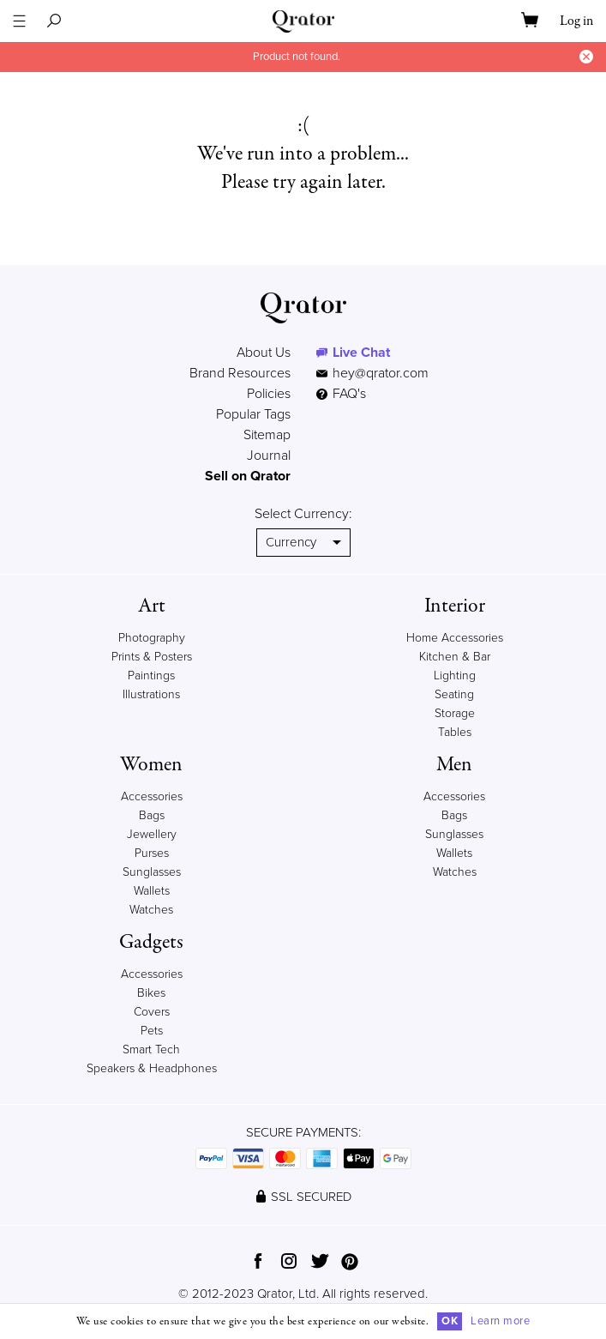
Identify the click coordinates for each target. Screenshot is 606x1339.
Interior (454, 606)
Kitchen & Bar (454, 656)
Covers (152, 1011)
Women (151, 765)
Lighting (455, 675)
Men (454, 765)
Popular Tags (253, 414)
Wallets (152, 891)
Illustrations (151, 694)
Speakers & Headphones (152, 1068)
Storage (455, 713)
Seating (454, 694)
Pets (152, 1030)
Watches (151, 909)
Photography (151, 637)
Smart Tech (151, 1049)
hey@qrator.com (381, 373)
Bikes (151, 993)
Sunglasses (152, 872)
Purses (152, 853)
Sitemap (267, 434)
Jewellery (152, 834)
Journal (269, 455)
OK (449, 1321)
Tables (454, 732)
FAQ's (341, 393)
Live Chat (361, 352)
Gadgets (151, 942)
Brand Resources (240, 373)
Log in (576, 21)
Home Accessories (454, 637)
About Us (264, 352)
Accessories (152, 796)
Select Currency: (303, 513)
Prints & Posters (151, 656)
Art (151, 606)
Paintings (151, 675)
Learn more (500, 1321)
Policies (269, 393)
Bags (152, 815)
